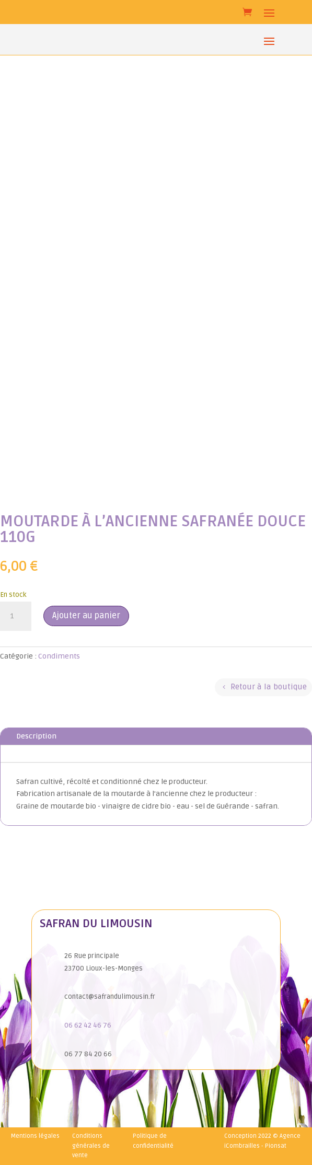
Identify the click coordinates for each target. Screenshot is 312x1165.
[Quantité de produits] (15, 616)
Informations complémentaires (72, 753)
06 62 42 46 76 (87, 1025)
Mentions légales (35, 1136)
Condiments (59, 656)
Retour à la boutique (268, 686)
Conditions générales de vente (91, 1146)
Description (36, 736)
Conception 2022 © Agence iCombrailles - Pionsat (262, 1141)
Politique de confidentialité (153, 1141)
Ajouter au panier (86, 615)
